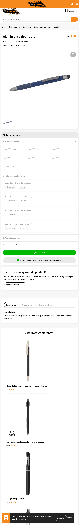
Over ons (44, 446)
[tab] (11, 305)
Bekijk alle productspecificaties (14, 45)
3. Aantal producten (11, 238)
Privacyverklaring (47, 484)
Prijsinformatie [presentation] (28, 305)
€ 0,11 (11, 380)
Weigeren (69, 518)
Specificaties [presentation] (45, 305)
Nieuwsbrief (45, 449)
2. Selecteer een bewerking (15, 176)
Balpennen (38, 27)
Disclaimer (44, 487)
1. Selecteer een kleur (12, 141)
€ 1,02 (46, 380)
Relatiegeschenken (14, 27)
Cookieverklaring (47, 481)
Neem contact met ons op (15, 285)
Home (3, 27)
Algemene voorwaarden (49, 478)
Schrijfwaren (27, 27)
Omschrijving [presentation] (11, 305)
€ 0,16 (11, 425)
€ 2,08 (46, 425)
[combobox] (36, 19)
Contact (4, 478)
